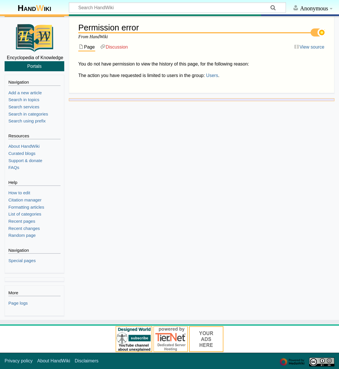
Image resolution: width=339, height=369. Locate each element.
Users (212, 75)
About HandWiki (53, 360)
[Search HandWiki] (177, 7)
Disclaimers (87, 360)
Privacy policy (19, 360)
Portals (34, 66)
